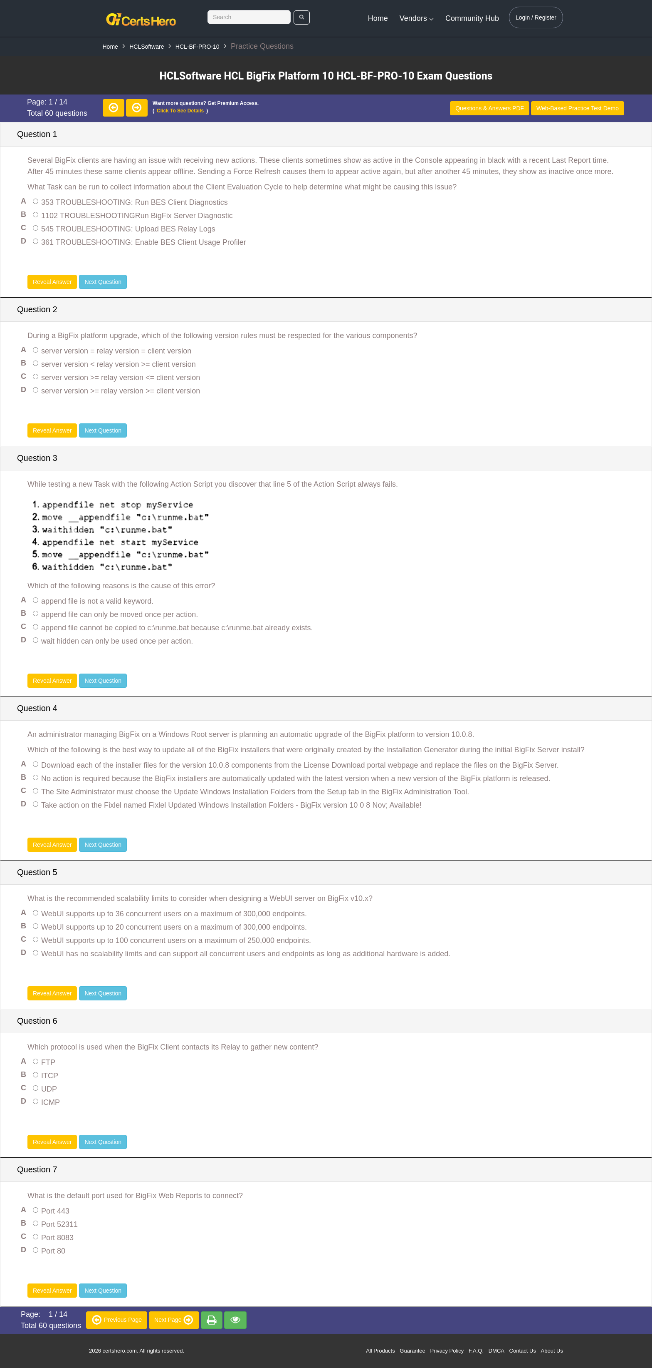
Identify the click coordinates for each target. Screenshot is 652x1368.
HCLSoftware (146, 46)
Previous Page (116, 1319)
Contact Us (522, 1351)
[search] (302, 17)
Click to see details (180, 111)
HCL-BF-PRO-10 (197, 46)
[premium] (211, 1320)
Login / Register (536, 17)
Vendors (417, 18)
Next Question (102, 282)
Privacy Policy (447, 1351)
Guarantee (412, 1351)
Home (378, 18)
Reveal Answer (52, 282)
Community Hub (472, 18)
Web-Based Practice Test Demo (577, 108)
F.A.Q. (476, 1351)
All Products (380, 1351)
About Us (552, 1351)
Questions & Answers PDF (489, 108)
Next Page (174, 1319)
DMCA (496, 1351)
